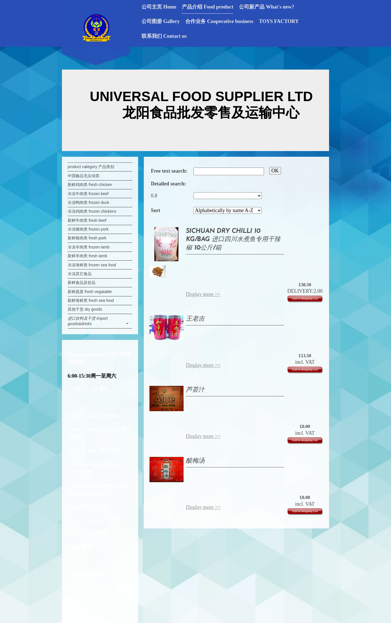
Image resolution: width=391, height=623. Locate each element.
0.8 (154, 195)
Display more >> (203, 294)
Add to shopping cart (305, 298)
